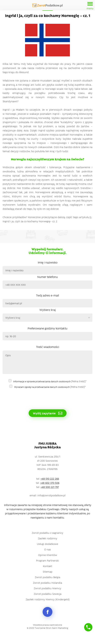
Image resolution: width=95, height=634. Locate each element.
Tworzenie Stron (43, 628)
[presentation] (29, 397)
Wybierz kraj (47, 310)
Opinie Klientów (47, 555)
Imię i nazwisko (47, 262)
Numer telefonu (47, 277)
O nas (47, 549)
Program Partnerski (47, 560)
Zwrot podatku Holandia (47, 582)
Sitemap (47, 571)
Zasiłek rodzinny (47, 538)
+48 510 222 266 (50, 478)
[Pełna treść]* (79, 381)
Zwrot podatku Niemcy (47, 588)
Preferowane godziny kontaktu (47, 328)
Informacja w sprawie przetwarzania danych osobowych (50, 381)
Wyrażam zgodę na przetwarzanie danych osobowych (50, 387)
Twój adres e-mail (47, 295)
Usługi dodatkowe (47, 544)
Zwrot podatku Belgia (47, 577)
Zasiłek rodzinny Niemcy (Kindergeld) (47, 599)
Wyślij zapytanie (47, 413)
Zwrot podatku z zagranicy (47, 532)
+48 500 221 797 (50, 487)
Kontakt (47, 566)
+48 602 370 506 (49, 483)
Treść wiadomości (47, 347)
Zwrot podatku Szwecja (47, 594)
